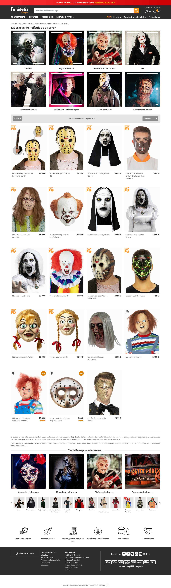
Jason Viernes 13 (104, 109)
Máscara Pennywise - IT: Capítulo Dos (59, 235)
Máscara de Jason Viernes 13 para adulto (60, 419)
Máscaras (31, 23)
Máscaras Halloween (43, 23)
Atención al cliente (25, 553)
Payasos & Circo (66, 68)
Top (109, 17)
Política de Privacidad (72, 560)
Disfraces (33, 17)
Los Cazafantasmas (104, 511)
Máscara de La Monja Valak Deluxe (98, 174)
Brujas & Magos (43, 510)
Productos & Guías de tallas (50, 560)
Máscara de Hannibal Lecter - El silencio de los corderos (135, 176)
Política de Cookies (71, 562)
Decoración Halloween (142, 492)
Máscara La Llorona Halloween (95, 358)
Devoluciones (45, 562)
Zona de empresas (71, 567)
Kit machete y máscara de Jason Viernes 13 (22, 174)
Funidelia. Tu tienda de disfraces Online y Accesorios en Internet (19, 10)
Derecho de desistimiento (74, 565)
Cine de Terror (31, 510)
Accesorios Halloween (28, 492)
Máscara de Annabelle (59, 357)
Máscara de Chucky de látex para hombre (21, 419)
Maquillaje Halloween (66, 492)
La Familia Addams (67, 511)
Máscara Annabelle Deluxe (22, 357)
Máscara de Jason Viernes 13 (60, 174)
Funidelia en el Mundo (72, 555)
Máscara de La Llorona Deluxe (135, 235)
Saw (143, 68)
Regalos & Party (64, 17)
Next (160, 503)
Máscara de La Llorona (21, 296)
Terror (19, 510)
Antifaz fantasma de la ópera (97, 419)
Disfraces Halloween (104, 492)
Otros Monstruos (28, 109)
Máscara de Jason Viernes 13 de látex (98, 297)
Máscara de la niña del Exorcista (21, 235)
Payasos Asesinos (128, 511)
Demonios (115, 510)
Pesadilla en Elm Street (104, 68)
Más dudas (45, 565)
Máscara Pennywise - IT (59, 296)
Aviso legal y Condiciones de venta (77, 557)
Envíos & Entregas (47, 557)
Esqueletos (140, 510)
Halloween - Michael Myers (66, 109)
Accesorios (47, 17)
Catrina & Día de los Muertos (55, 511)
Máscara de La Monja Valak (98, 234)
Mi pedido (44, 555)
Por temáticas (18, 17)
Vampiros (79, 510)
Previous (11, 503)
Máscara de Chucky (133, 357)
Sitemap (67, 570)
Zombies (28, 68)
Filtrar (16, 118)
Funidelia (14, 23)
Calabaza (152, 510)
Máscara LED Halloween (135, 296)
